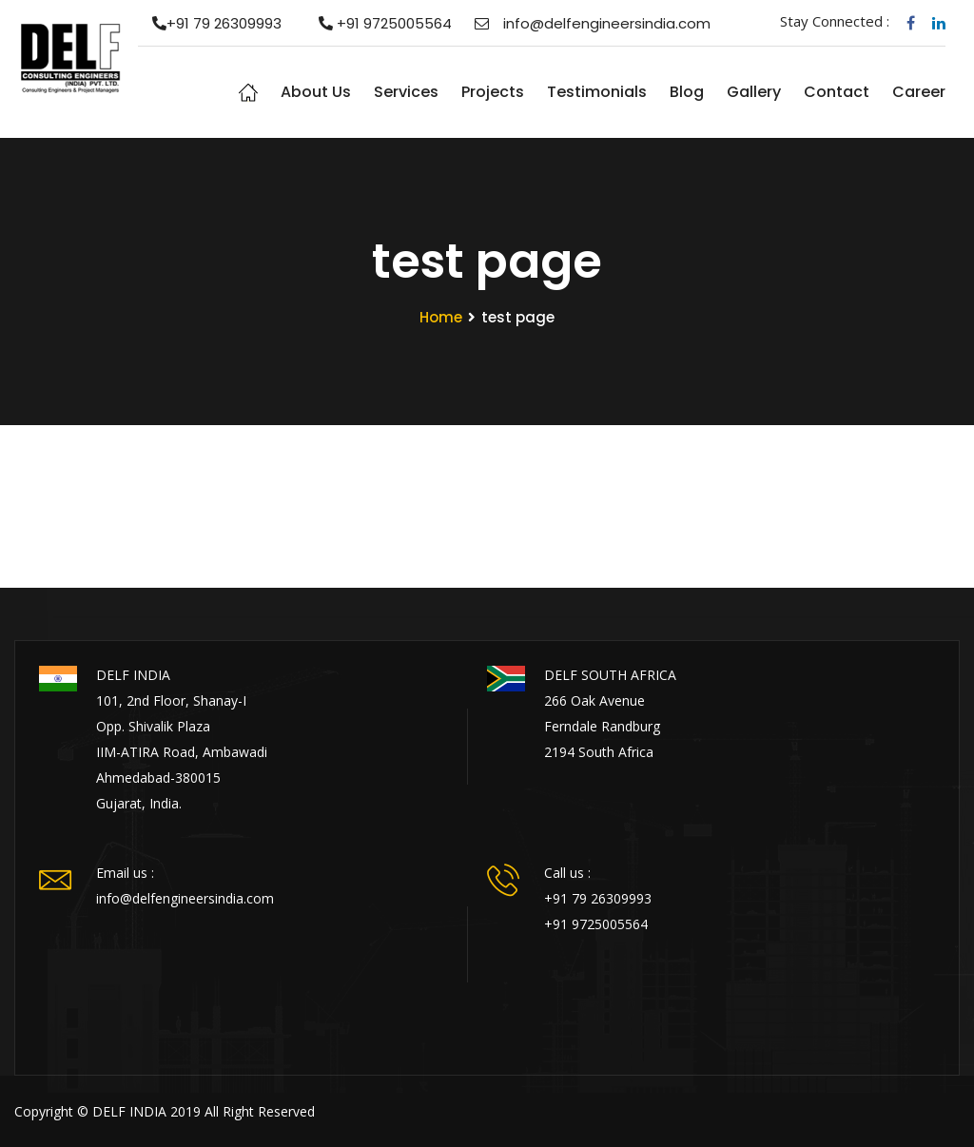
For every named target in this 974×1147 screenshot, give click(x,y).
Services (406, 92)
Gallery (754, 92)
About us (316, 92)
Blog (687, 92)
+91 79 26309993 (210, 23)
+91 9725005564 (378, 23)
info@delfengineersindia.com (593, 23)
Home (248, 92)
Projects (492, 92)
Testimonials (597, 92)
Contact (836, 92)
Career (918, 92)
